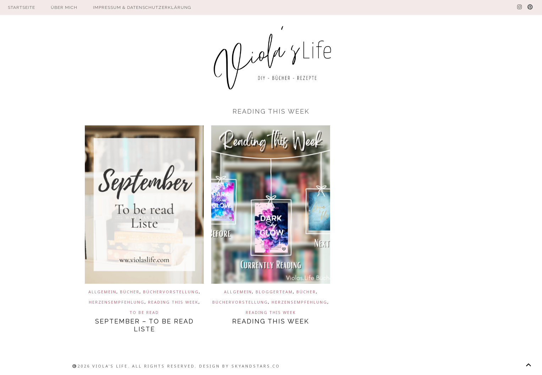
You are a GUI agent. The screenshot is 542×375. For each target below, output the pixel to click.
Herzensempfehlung (116, 302)
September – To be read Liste (144, 325)
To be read (144, 312)
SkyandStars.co (255, 366)
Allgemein (102, 291)
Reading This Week (173, 302)
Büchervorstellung (171, 291)
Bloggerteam (274, 291)
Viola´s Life (271, 58)
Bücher (129, 291)
